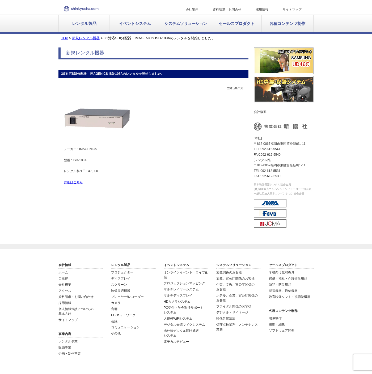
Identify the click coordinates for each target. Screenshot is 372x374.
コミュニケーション (125, 327)
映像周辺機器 (120, 291)
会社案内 (192, 9)
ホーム (63, 272)
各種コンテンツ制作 (287, 23)
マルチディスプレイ (178, 295)
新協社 (81, 8)
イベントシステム (135, 23)
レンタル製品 (84, 23)
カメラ (116, 303)
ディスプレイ (120, 278)
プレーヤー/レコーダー (127, 297)
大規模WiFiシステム (178, 318)
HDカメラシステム (177, 301)
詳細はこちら (73, 182)
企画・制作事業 (69, 353)
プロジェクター (122, 272)
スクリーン (119, 284)
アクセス (64, 291)
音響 (114, 309)
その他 (116, 333)
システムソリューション (185, 23)
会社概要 (64, 284)
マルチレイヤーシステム (181, 289)
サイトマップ (292, 9)
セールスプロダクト (237, 23)
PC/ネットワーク (123, 315)
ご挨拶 (63, 278)
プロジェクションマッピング (184, 283)
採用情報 (262, 9)
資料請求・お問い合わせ (76, 297)
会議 (114, 321)
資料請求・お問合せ (227, 9)
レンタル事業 (68, 341)
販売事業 (64, 347)
